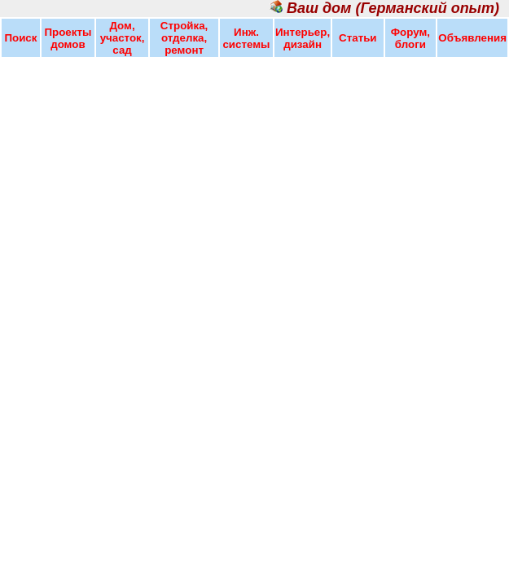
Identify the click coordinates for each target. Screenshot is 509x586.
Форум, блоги (410, 38)
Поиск (20, 38)
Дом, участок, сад (122, 38)
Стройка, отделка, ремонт (184, 38)
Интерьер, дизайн (302, 38)
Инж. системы (246, 38)
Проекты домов (67, 38)
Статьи (357, 38)
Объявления (472, 38)
